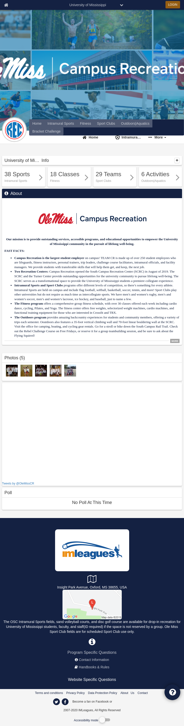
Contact (143, 693)
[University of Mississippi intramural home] (60, 123)
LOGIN (172, 4)
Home (93, 137)
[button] (162, 137)
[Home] (96, 137)
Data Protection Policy (102, 693)
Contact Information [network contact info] (94, 660)
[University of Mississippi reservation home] (135, 123)
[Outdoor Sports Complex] (92, 604)
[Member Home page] (6, 5)
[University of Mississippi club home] (106, 123)
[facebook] (122, 701)
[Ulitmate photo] (41, 370)
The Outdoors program (30, 317)
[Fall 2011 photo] (70, 370)
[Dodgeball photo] (26, 370)
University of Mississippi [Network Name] (87, 5)
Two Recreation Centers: (31, 271)
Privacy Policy (75, 693)
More (160, 137)
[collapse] (177, 160)
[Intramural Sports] (129, 137)
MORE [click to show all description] (175, 341)
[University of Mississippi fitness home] (85, 123)
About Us (127, 693)
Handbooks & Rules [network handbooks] (94, 667)
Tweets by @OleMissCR (18, 483)
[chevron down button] (121, 5)
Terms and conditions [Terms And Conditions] (49, 693)
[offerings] (36, 123)
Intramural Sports (131, 137)
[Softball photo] (12, 370)
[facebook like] (39, 431)
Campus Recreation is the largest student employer (49, 258)
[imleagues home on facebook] (65, 702)
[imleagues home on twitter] (57, 702)
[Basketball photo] (55, 370)
